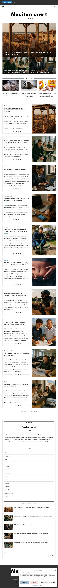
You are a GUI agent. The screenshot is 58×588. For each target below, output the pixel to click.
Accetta (24, 582)
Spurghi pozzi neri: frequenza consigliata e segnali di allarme (31, 542)
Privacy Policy (40, 585)
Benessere (7, 463)
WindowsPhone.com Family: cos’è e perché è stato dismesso (31, 533)
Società (7, 490)
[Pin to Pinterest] (18, 131)
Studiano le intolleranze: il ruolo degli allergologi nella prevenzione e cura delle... (47, 95)
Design (7, 469)
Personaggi (8, 486)
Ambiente (7, 453)
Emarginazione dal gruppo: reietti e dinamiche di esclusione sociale (15, 71)
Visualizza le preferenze (47, 582)
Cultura (7, 466)
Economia (7, 473)
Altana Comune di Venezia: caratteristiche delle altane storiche (14, 110)
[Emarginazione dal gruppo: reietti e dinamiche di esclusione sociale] (15, 65)
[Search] (55, 7)
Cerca (5, 552)
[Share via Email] (20, 131)
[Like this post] (13, 131)
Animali (7, 456)
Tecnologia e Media (10, 493)
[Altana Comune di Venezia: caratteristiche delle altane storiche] (29, 40)
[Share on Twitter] (16, 131)
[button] (55, 570)
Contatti (15, 579)
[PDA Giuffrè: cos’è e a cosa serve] (42, 65)
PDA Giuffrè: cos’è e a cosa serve (41, 72)
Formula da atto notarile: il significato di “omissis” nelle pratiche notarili (29, 95)
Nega (34, 582)
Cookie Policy (34, 585)
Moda (6, 480)
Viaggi (6, 496)
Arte (6, 459)
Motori (7, 483)
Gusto (6, 476)
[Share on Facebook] (15, 131)
